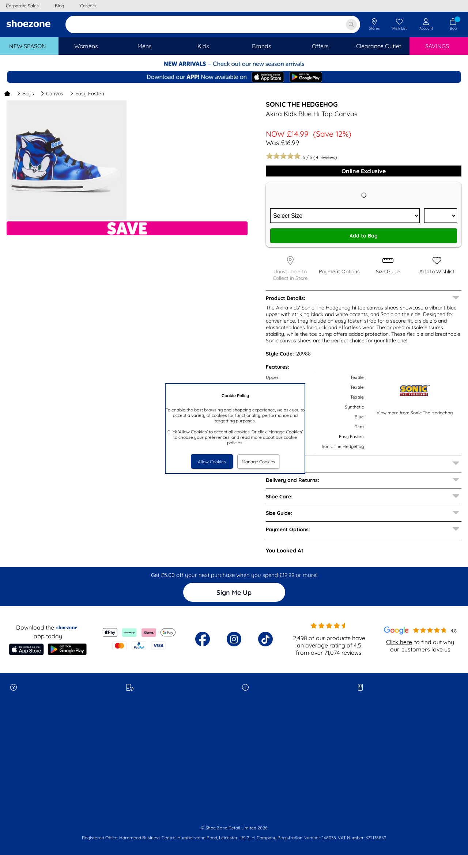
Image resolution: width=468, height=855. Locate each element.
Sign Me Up (234, 592)
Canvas (52, 93)
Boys (25, 93)
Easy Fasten (87, 93)
